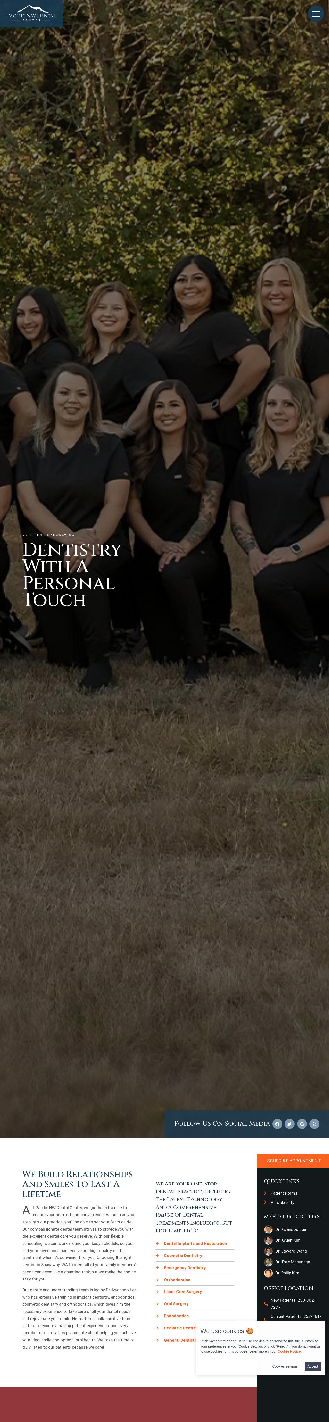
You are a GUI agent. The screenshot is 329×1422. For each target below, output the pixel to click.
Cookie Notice (289, 1351)
